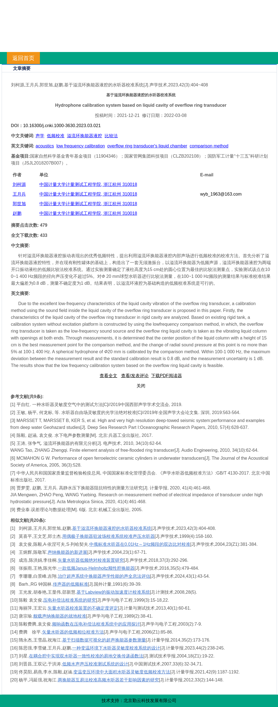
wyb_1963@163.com (221, 194)
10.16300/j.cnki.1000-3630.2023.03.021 (62, 125)
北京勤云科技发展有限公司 (150, 700)
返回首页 (23, 58)
